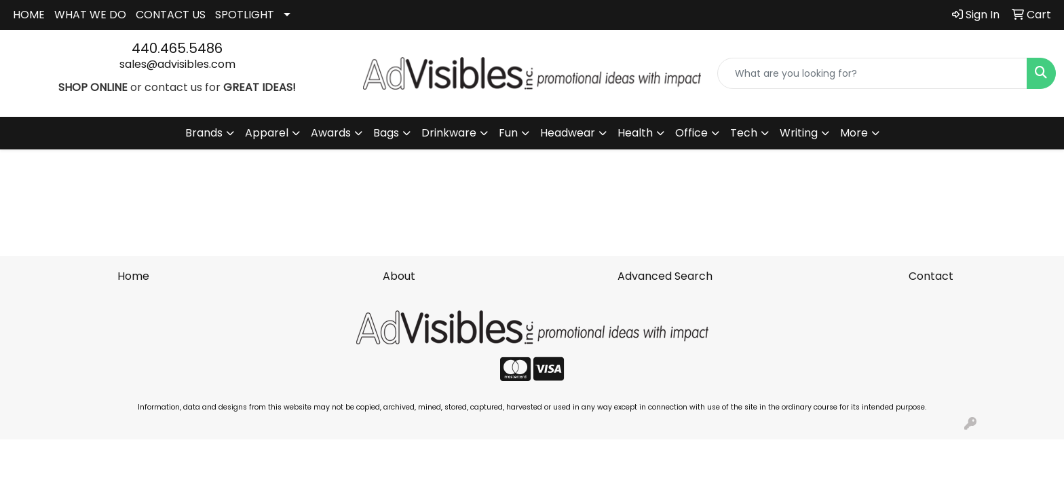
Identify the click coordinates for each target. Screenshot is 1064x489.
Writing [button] (799, 133)
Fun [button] (508, 133)
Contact (931, 276)
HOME (29, 14)
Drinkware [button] (448, 133)
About (399, 276)
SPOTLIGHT (244, 14)
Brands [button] (204, 133)
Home (133, 276)
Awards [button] (331, 133)
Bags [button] (386, 133)
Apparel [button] (266, 133)
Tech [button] (743, 133)
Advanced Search (665, 276)
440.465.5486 (177, 48)
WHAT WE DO (90, 14)
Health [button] (635, 133)
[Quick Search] (872, 73)
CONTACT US (171, 14)
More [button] (854, 133)
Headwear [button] (567, 133)
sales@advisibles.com (177, 64)
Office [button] (691, 133)
